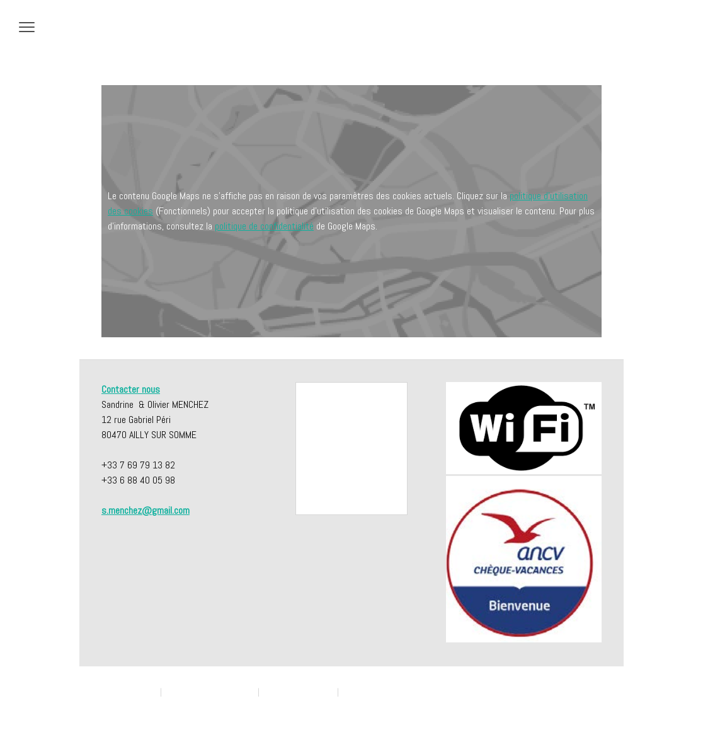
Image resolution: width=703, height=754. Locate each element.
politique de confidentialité (264, 226)
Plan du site (118, 704)
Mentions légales (128, 692)
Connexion (587, 715)
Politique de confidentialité (210, 692)
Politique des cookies (298, 692)
